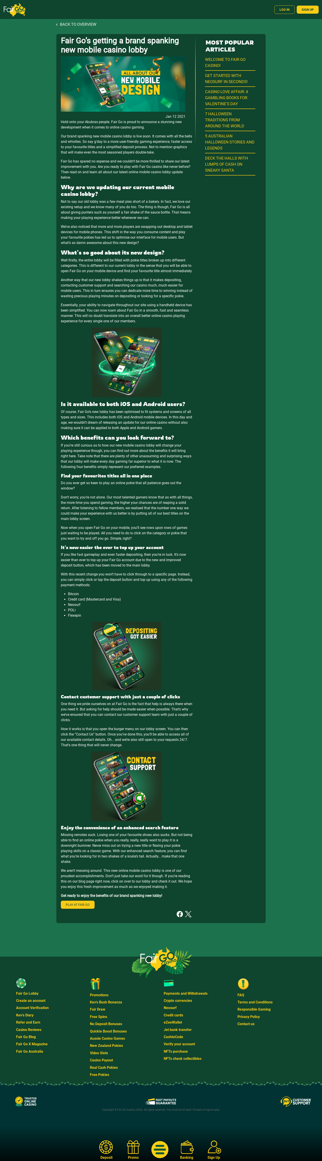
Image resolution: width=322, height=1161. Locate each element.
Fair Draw (97, 1009)
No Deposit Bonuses (106, 1024)
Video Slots (99, 1053)
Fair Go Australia (29, 1051)
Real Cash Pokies (104, 1067)
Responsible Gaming (254, 1009)
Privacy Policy (248, 1017)
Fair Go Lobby (27, 993)
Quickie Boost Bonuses (108, 1031)
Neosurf (170, 1008)
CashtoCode (173, 1037)
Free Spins (98, 1017)
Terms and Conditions (255, 1002)
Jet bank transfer (178, 1030)
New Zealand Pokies (106, 1045)
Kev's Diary (25, 1015)
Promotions (99, 995)
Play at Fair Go (78, 905)
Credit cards (173, 1015)
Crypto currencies (178, 1001)
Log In (285, 9)
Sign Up (308, 9)
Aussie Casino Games (107, 1038)
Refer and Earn (28, 1022)
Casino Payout (101, 1060)
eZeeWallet (173, 1022)
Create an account (30, 1001)
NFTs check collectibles (182, 1058)
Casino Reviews (28, 1030)
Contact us (245, 1024)
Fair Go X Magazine (32, 1044)
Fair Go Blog (26, 1037)
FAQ (240, 995)
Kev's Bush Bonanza (106, 1002)
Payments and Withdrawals (186, 993)
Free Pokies (99, 1075)
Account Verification (32, 1008)
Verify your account (179, 1044)
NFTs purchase (176, 1051)
